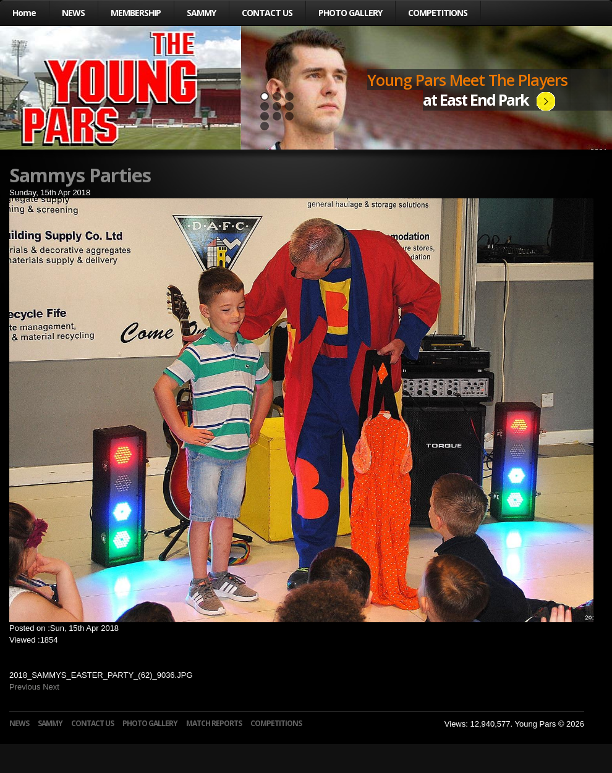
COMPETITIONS (437, 13)
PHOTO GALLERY (350, 13)
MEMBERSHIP (136, 13)
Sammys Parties (80, 175)
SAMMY (201, 13)
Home (24, 13)
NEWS (73, 13)
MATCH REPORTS (214, 723)
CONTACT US (267, 13)
